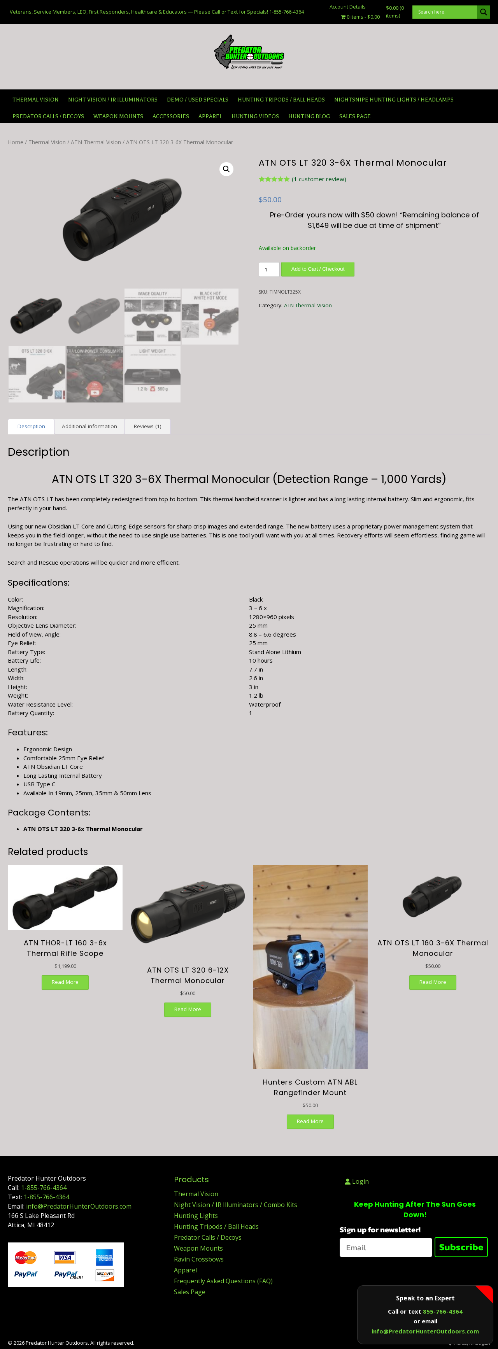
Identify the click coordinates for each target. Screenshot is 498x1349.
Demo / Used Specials (197, 99)
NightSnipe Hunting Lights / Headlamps (394, 99)
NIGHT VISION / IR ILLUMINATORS (113, 99)
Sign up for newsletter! (380, 1230)
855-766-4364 (443, 1311)
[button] (226, 169)
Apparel (210, 116)
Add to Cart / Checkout (318, 269)
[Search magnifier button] (483, 12)
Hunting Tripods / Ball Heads (281, 99)
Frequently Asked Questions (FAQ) (223, 1281)
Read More (65, 981)
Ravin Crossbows (199, 1259)
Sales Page (189, 1292)
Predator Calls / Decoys (48, 116)
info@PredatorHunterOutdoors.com (79, 1206)
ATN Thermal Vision (96, 142)
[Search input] (446, 12)
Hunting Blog (309, 116)
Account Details (348, 6)
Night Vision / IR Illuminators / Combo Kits (235, 1205)
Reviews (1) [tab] (147, 426)
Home (15, 142)
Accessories (171, 116)
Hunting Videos (255, 116)
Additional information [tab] (89, 426)
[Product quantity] (269, 269)
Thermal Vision (35, 99)
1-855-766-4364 (44, 1188)
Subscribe (461, 1247)
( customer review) (319, 179)
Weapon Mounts (118, 116)
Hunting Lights (196, 1216)
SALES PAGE (355, 116)
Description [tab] (31, 426)
